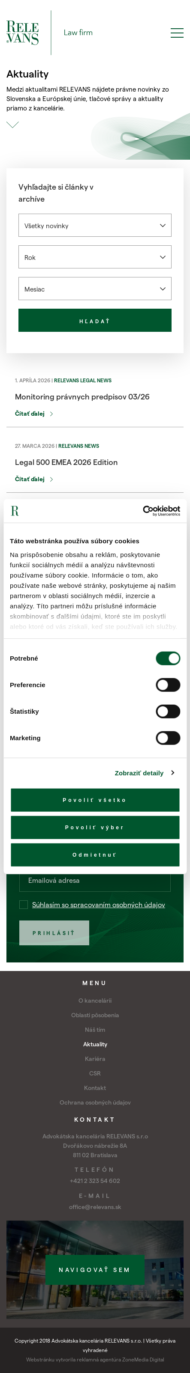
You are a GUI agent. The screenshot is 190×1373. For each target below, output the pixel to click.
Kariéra (95, 1058)
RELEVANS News (78, 446)
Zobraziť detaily (139, 772)
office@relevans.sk (95, 1206)
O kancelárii (95, 1000)
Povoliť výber (95, 828)
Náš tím (95, 1029)
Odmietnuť (95, 855)
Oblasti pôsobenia (95, 1015)
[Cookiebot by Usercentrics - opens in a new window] (142, 510)
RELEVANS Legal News (83, 380)
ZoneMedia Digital (143, 1359)
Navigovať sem (95, 1269)
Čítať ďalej (34, 413)
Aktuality (95, 1044)
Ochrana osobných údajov (95, 1102)
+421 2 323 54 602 (95, 1180)
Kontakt (95, 1087)
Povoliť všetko (95, 800)
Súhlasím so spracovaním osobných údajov (98, 904)
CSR (95, 1073)
